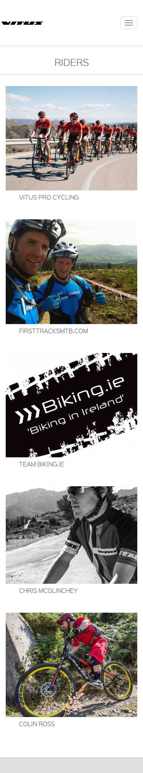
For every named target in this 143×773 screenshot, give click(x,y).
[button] (71, 143)
